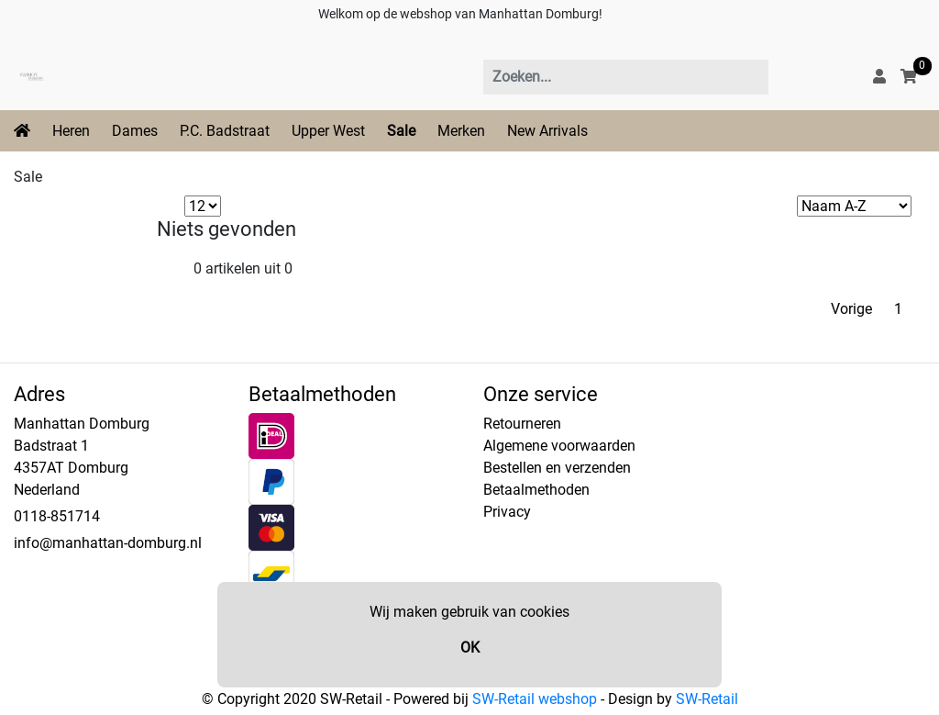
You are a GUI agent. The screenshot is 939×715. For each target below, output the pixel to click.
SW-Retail (707, 699)
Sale (401, 131)
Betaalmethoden (536, 489)
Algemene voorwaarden (559, 445)
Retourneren (522, 423)
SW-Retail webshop (534, 699)
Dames (135, 131)
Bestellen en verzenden (557, 467)
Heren (71, 131)
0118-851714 (57, 516)
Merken (461, 131)
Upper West (328, 131)
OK (470, 647)
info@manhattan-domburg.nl (108, 543)
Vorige (851, 309)
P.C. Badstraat (225, 131)
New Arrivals (547, 131)
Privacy (507, 511)
